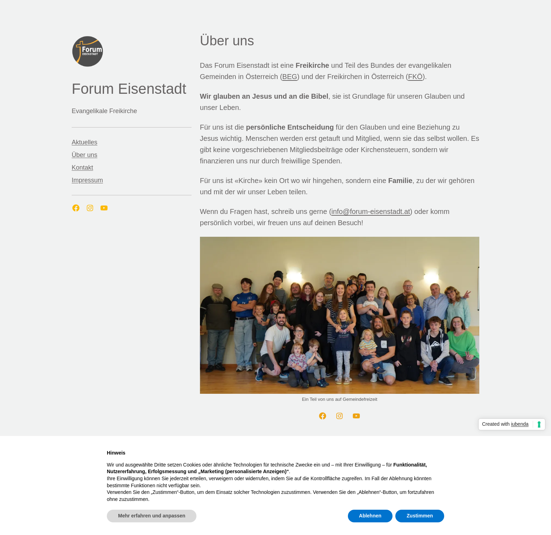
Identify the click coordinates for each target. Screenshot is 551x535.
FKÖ (415, 76)
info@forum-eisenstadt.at (370, 211)
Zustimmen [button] (420, 515)
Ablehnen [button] (370, 515)
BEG (289, 76)
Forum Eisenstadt (129, 88)
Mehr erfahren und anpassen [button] (151, 515)
